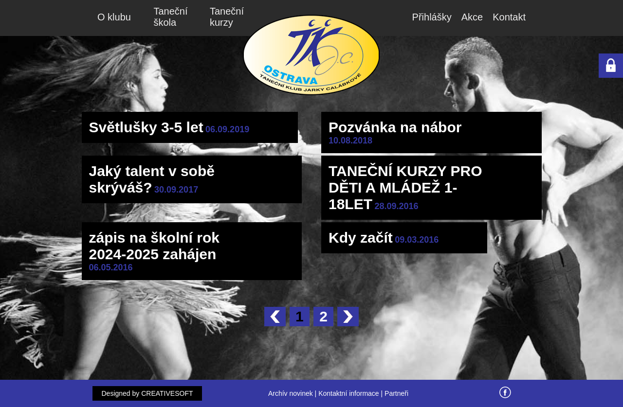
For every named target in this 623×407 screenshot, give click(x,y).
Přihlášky (432, 17)
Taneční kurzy (227, 17)
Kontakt (509, 17)
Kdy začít (361, 238)
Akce (472, 17)
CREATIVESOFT (167, 393)
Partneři (396, 393)
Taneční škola (171, 17)
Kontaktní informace (348, 393)
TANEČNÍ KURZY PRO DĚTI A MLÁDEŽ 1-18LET (405, 187)
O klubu (114, 17)
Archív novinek (290, 393)
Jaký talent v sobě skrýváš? (152, 179)
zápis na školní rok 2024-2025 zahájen (154, 246)
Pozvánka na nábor (395, 127)
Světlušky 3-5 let (146, 127)
